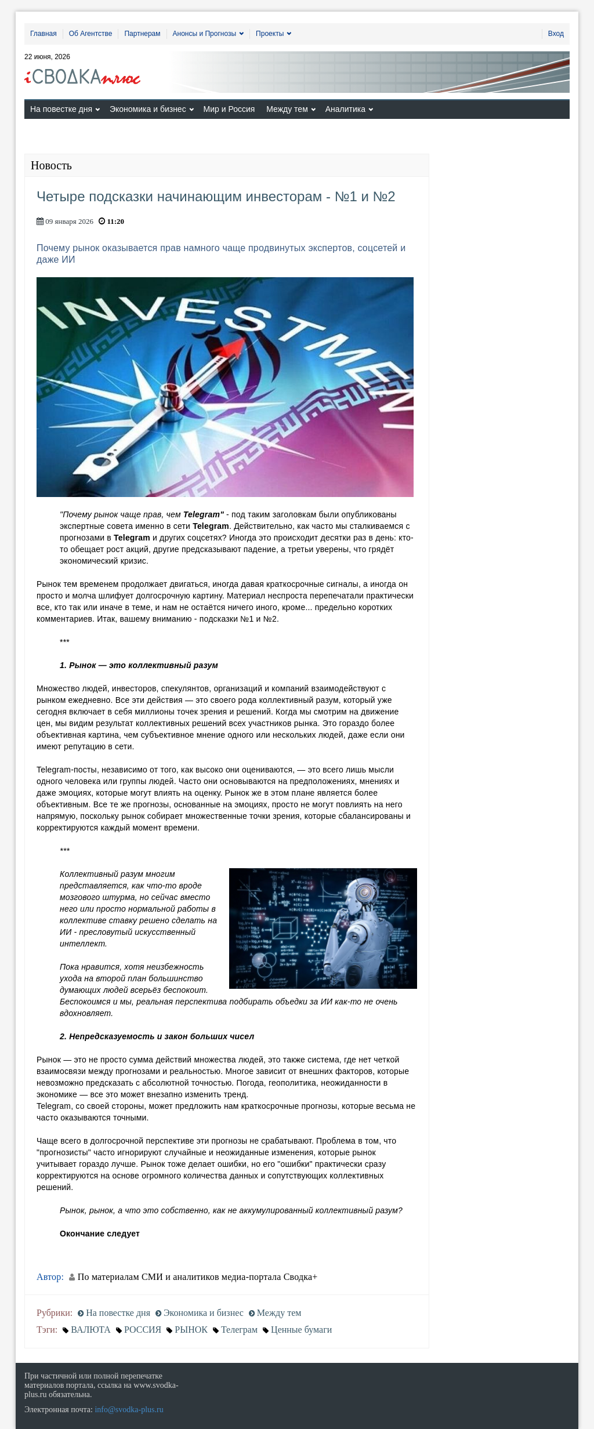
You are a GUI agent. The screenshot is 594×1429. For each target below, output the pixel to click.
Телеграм (239, 1329)
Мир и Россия (229, 109)
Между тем (287, 109)
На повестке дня (61, 109)
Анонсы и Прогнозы (205, 34)
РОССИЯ (142, 1329)
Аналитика (345, 109)
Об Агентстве (91, 34)
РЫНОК (191, 1329)
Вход (556, 34)
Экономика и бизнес (148, 109)
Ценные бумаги (301, 1329)
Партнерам (142, 34)
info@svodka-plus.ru (129, 1409)
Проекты (270, 34)
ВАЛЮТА (91, 1329)
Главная (43, 34)
